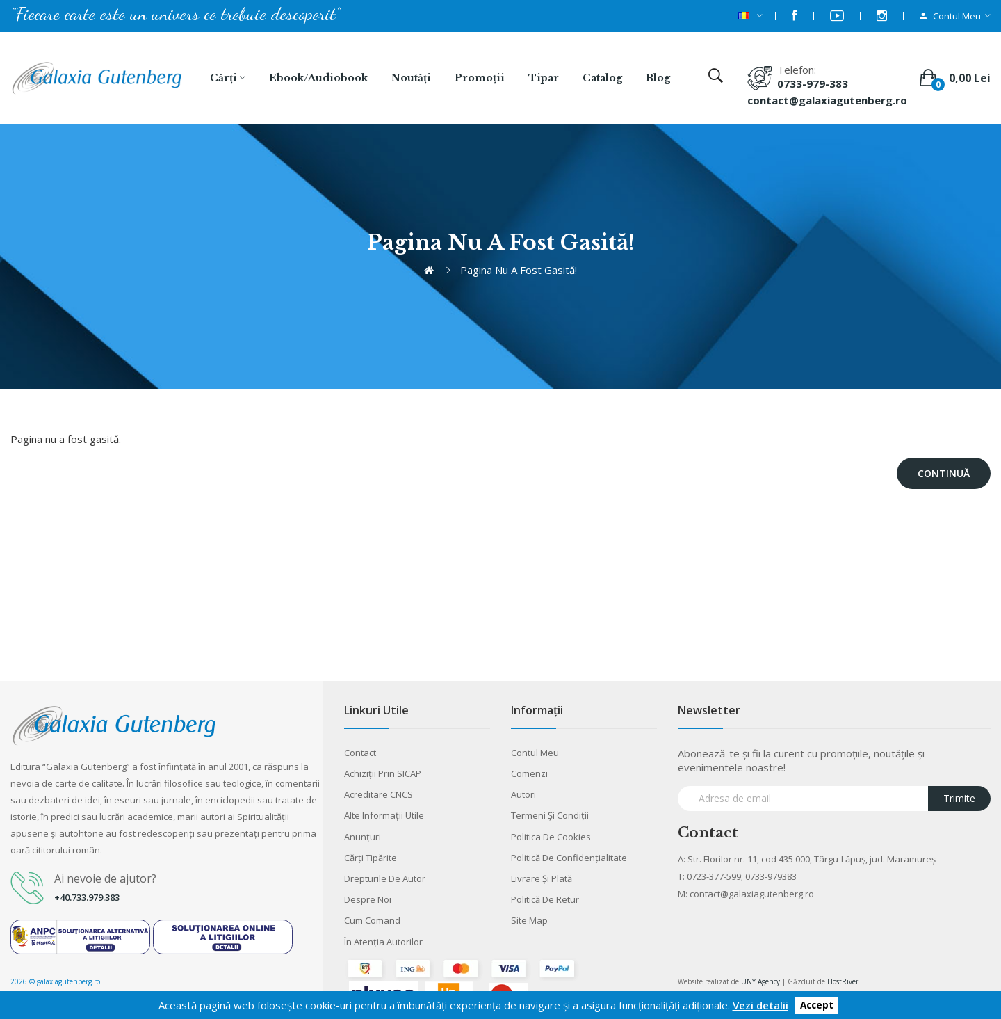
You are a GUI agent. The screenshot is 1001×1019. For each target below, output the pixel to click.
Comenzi (529, 773)
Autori (523, 794)
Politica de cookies (551, 837)
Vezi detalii (760, 1005)
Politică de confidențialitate (569, 857)
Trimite (959, 798)
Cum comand (372, 920)
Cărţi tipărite (370, 857)
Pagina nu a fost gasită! (518, 270)
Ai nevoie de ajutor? (105, 878)
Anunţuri (362, 837)
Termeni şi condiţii (550, 815)
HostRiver (842, 981)
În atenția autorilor (383, 942)
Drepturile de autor (384, 878)
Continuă (944, 473)
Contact (360, 752)
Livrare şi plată (541, 878)
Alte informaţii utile (384, 815)
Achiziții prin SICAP (382, 773)
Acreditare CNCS (378, 794)
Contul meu (535, 752)
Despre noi (367, 899)
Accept (816, 1006)
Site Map (529, 920)
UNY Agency (760, 981)
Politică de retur (545, 899)
